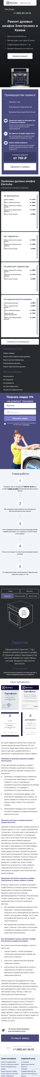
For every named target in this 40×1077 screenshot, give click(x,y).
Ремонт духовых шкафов (9, 1021)
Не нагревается (8, 333)
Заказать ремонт (20, 56)
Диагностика (33, 546)
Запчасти (29, 541)
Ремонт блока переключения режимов (16, 307)
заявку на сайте (13, 439)
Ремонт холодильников (8, 1012)
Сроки (10, 541)
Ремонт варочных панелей (9, 1024)
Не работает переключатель (13, 340)
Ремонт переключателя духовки (14, 317)
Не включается (11, 196)
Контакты (24, 1017)
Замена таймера (9, 304)
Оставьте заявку (20, 988)
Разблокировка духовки (11, 314)
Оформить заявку (20, 166)
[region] (20, 205)
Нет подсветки (11, 222)
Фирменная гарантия (27, 1014)
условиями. (26, 375)
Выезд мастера (20, 546)
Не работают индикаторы (16, 243)
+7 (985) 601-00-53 (22, 13)
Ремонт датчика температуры (13, 310)
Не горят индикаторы (10, 337)
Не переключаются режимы (18, 264)
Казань (11, 9)
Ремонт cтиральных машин (9, 1014)
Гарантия (7, 546)
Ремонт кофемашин (7, 1026)
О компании (25, 1012)
